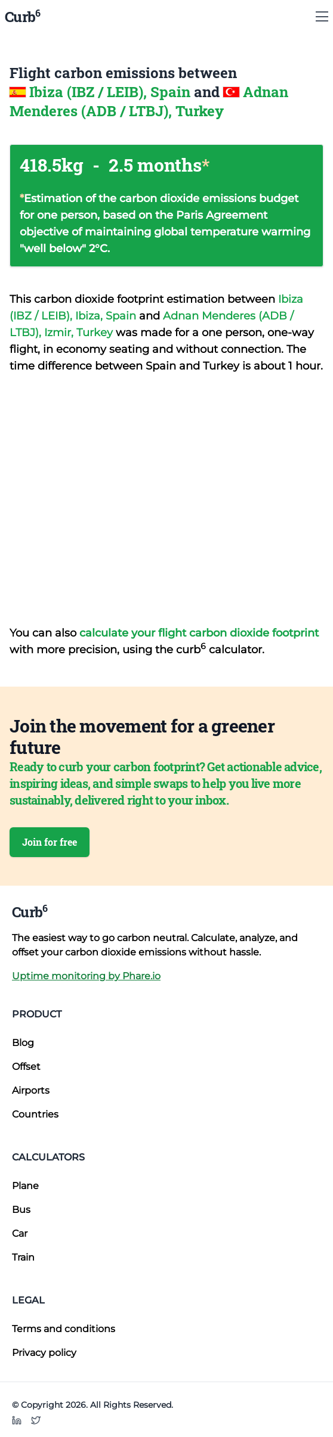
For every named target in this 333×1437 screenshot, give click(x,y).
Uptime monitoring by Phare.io (86, 976)
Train (23, 1257)
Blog (23, 1042)
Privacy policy (44, 1352)
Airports (31, 1090)
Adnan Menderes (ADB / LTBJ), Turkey (149, 101)
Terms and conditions (63, 1328)
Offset (26, 1066)
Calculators (48, 1157)
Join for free (49, 842)
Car (19, 1233)
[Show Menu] (322, 17)
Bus (21, 1209)
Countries (35, 1114)
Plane (25, 1185)
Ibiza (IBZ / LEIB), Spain (111, 91)
